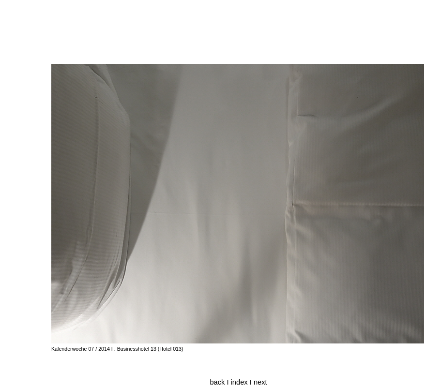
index (240, 382)
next (260, 382)
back (217, 382)
